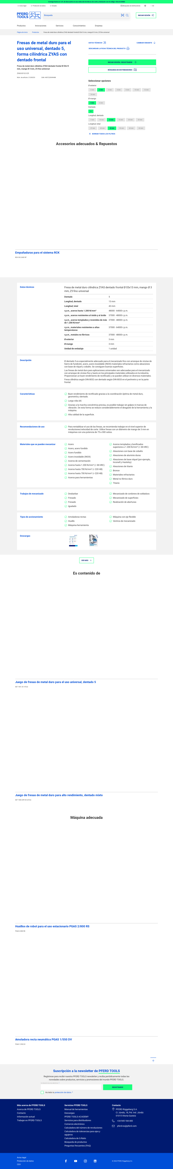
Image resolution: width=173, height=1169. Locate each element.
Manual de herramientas (76, 1109)
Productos (21, 26)
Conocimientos (79, 26)
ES (152, 6)
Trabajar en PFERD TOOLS (29, 1120)
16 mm (92, 94)
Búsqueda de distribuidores (130, 6)
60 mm (131, 128)
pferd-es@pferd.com (124, 1126)
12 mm (146, 90)
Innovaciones (40, 26)
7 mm (92, 120)
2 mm (92, 90)
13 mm (111, 120)
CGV (19, 1164)
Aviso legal (22, 6)
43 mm (112, 128)
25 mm (140, 120)
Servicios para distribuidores (77, 1120)
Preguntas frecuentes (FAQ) (77, 1145)
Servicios (59, 26)
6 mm (118, 90)
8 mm (127, 90)
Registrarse (117, 1087)
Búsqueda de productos (75, 1142)
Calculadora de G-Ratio (75, 1138)
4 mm (110, 90)
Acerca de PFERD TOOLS (29, 1109)
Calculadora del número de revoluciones (83, 1127)
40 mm (102, 128)
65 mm (141, 128)
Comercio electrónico (74, 1124)
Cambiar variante (146, 42)
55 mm (121, 128)
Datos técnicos (97, 42)
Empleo (53, 6)
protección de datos (63, 1092)
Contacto (21, 1113)
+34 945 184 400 (122, 1121)
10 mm (136, 90)
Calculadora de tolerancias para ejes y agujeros (82, 1133)
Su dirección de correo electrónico (49, 1083)
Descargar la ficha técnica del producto (109, 48)
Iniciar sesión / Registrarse (122, 62)
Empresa (98, 26)
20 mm (130, 120)
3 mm (101, 90)
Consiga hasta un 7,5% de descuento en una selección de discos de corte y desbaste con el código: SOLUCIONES (86, 2)
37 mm (92, 128)
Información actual (26, 1116)
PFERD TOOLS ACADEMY (76, 1116)
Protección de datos (38, 6)
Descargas (69, 1113)
